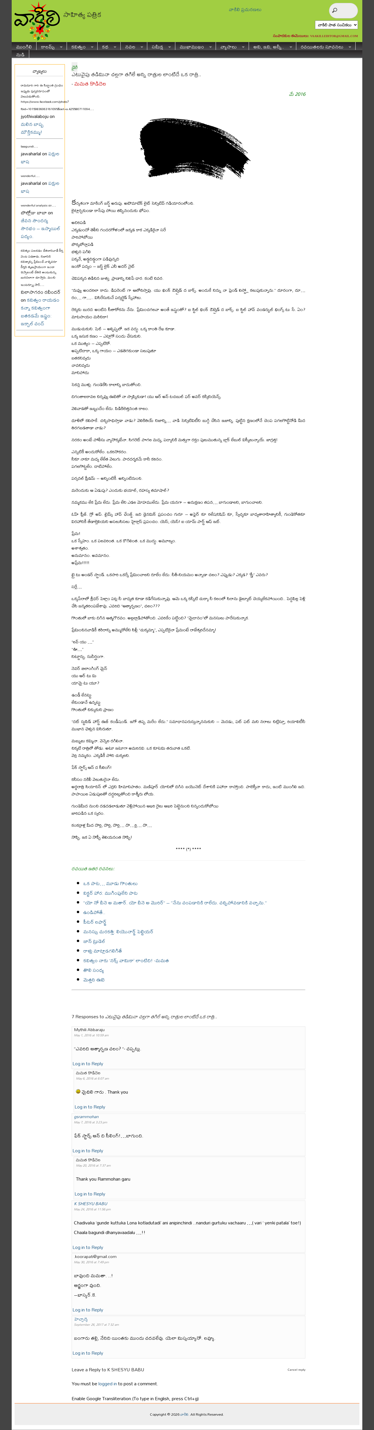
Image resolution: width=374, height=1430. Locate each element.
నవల (132, 46)
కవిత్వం (80, 46)
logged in (107, 1383)
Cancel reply (296, 1369)
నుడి (20, 54)
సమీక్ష (159, 46)
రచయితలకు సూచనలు (323, 46)
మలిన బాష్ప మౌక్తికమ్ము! (32, 128)
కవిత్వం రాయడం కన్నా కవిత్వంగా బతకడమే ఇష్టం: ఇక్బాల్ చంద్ (40, 311)
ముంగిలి (24, 46)
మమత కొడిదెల (90, 83)
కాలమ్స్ (50, 46)
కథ (107, 46)
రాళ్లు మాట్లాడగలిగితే (102, 950)
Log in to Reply (87, 1063)
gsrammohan (86, 1116)
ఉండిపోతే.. (94, 912)
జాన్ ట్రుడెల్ (94, 941)
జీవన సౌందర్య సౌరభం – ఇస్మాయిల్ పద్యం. (40, 228)
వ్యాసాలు (230, 46)
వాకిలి (184, 1414)
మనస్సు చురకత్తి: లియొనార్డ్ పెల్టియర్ (118, 931)
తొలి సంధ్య (93, 970)
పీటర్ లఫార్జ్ (94, 922)
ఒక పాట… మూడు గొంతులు (110, 883)
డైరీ (74, 67)
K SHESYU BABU (90, 1203)
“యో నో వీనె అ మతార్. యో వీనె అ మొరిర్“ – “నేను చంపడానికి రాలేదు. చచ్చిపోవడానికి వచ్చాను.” (175, 902)
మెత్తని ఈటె (94, 979)
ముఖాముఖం (193, 46)
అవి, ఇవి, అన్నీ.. (270, 46)
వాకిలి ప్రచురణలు (245, 9)
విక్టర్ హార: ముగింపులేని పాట (110, 893)
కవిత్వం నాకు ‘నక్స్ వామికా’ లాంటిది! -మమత (126, 960)
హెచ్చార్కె (81, 1319)
